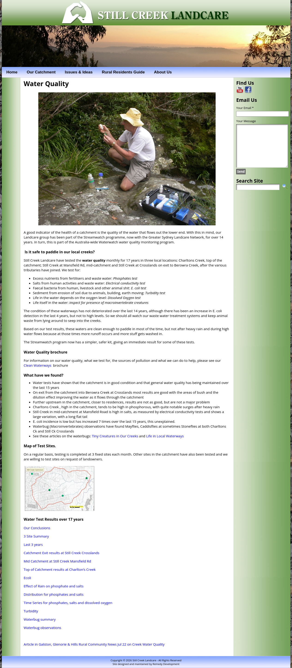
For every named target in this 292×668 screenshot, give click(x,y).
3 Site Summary (36, 536)
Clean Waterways (37, 365)
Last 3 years (33, 544)
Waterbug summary (40, 619)
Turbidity (31, 611)
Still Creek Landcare (144, 660)
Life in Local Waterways (165, 436)
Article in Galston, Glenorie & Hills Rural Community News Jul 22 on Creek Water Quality (94, 644)
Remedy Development (166, 664)
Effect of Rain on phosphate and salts (54, 586)
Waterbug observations (42, 627)
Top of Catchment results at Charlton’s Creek (60, 569)
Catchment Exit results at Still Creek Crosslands (61, 552)
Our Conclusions (37, 528)
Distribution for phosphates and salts (54, 594)
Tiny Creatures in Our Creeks (115, 436)
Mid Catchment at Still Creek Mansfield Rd (57, 561)
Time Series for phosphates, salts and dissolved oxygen (68, 602)
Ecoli (27, 577)
